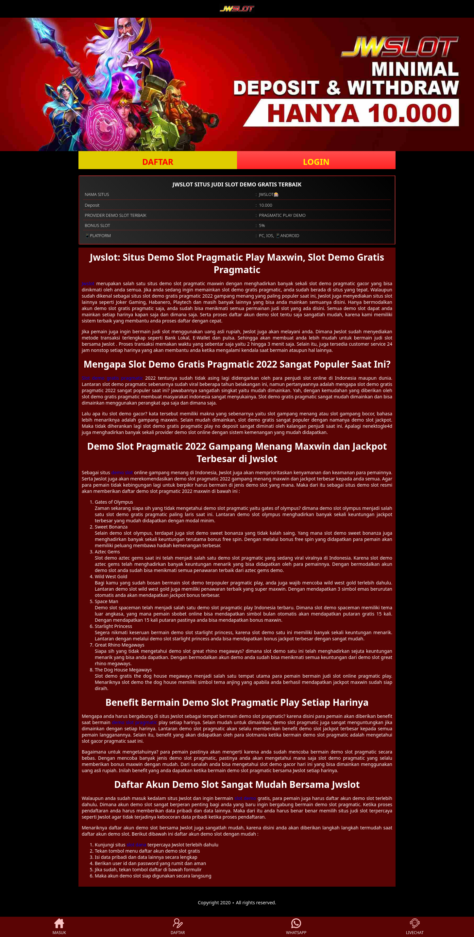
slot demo (245, 798)
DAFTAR (157, 161)
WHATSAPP (296, 926)
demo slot (122, 472)
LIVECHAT (415, 926)
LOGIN (316, 161)
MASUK (59, 926)
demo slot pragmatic (134, 722)
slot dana (136, 845)
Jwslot (88, 283)
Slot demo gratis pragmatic (112, 378)
